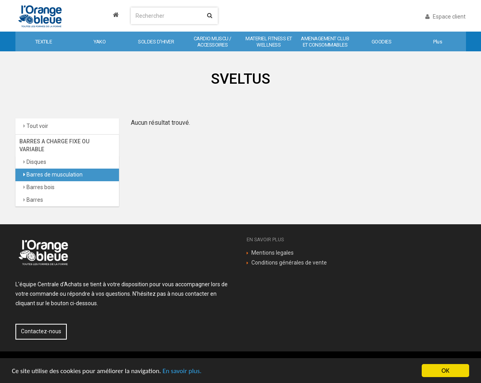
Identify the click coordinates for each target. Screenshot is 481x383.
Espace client (445, 16)
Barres (34, 200)
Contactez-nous (41, 331)
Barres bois (40, 187)
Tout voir (36, 126)
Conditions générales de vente (289, 262)
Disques (35, 162)
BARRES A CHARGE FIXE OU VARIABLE (54, 145)
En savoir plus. (181, 371)
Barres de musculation (54, 174)
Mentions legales (272, 253)
